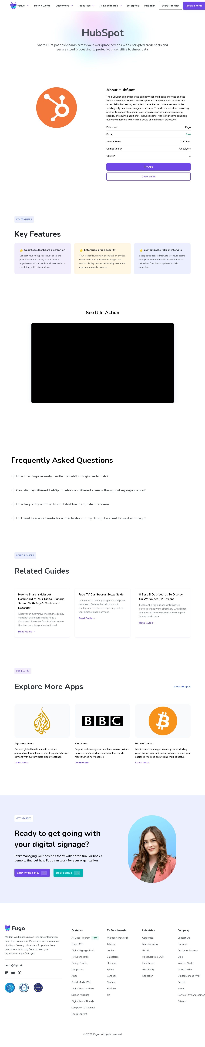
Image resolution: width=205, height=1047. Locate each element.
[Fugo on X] (19, 973)
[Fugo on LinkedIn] (7, 973)
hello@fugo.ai (13, 965)
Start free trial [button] (170, 5)
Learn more (21, 762)
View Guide (148, 176)
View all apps (182, 686)
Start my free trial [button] (32, 873)
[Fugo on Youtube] (13, 973)
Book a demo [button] (68, 873)
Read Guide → (26, 631)
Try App (148, 167)
